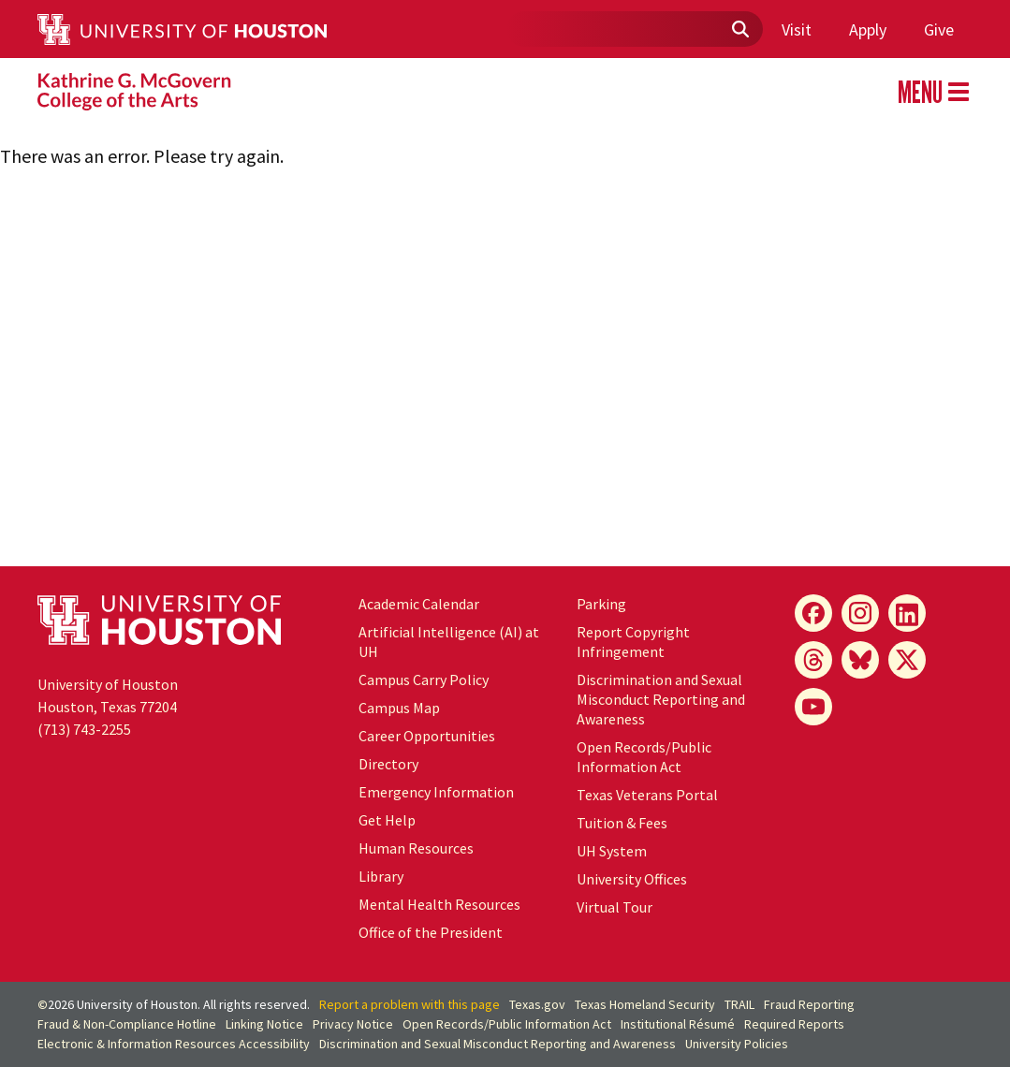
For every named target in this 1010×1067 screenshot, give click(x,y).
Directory (388, 763)
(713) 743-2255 (84, 729)
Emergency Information (436, 791)
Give (939, 29)
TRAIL (739, 1004)
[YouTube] (813, 706)
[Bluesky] (860, 660)
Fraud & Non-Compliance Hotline (126, 1024)
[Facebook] (813, 613)
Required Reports (794, 1024)
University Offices (632, 879)
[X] (907, 660)
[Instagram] (860, 613)
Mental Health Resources (439, 904)
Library (381, 876)
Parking (601, 603)
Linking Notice (264, 1024)
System (612, 850)
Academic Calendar (419, 603)
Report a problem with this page (409, 1004)
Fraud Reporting (809, 1004)
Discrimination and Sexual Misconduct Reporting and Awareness (661, 699)
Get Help (387, 820)
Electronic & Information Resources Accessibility (173, 1043)
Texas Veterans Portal (647, 794)
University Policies (736, 1043)
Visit (797, 29)
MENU (933, 91)
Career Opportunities (427, 735)
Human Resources (416, 848)
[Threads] (813, 660)
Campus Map (399, 707)
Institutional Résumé (678, 1024)
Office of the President (431, 932)
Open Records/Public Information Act (644, 757)
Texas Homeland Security (645, 1004)
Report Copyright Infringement (633, 641)
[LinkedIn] (907, 613)
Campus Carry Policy (424, 679)
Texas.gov (537, 1004)
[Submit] (739, 30)
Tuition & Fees (622, 822)
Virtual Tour (614, 907)
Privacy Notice (353, 1024)
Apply (867, 29)
